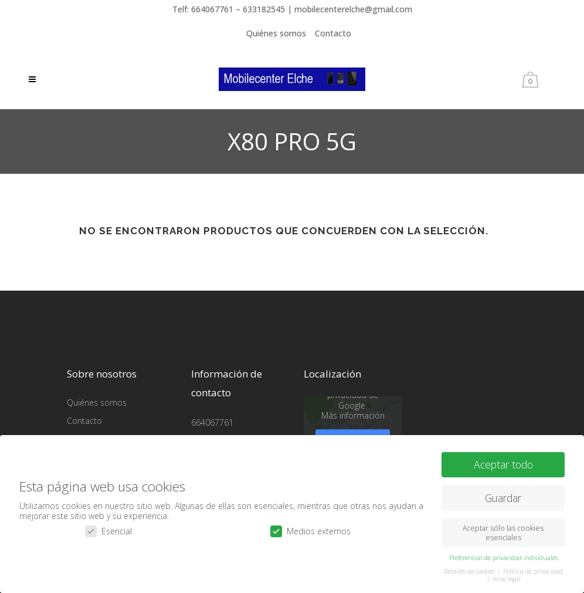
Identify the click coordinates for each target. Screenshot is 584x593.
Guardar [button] (503, 497)
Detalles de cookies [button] (470, 571)
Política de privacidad (533, 571)
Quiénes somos (276, 33)
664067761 (212, 422)
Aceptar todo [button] (503, 464)
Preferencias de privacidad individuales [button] (503, 557)
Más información (353, 415)
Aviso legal (507, 578)
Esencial (108, 530)
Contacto (333, 33)
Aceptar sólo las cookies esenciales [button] (503, 532)
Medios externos (310, 530)
